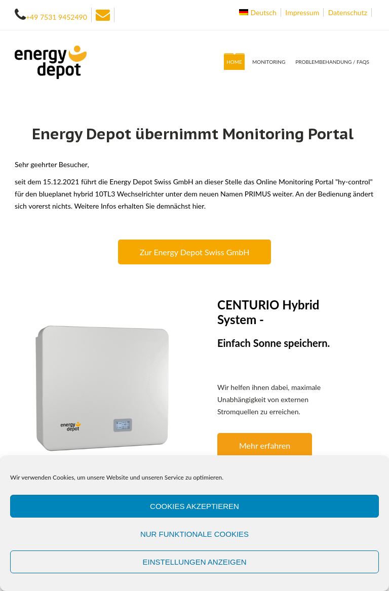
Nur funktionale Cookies (194, 534)
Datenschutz (347, 12)
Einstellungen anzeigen (194, 562)
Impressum (302, 12)
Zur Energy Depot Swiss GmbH (195, 252)
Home (234, 62)
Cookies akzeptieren (194, 506)
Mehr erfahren (264, 445)
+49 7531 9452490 (56, 17)
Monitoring (268, 62)
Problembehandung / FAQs (332, 62)
